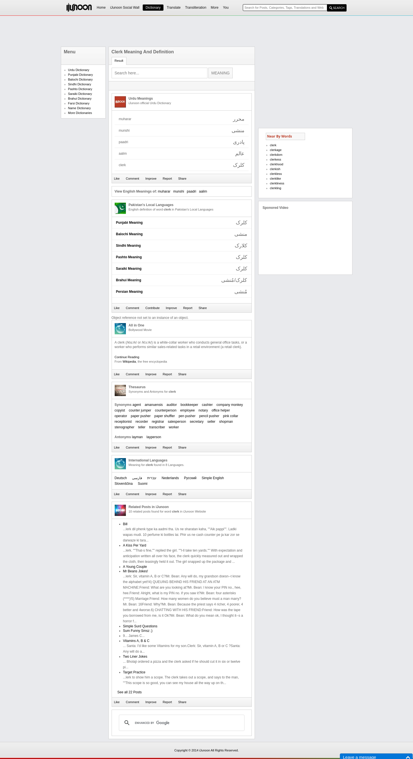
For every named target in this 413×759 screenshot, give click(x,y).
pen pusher (187, 416)
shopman (226, 422)
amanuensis (154, 405)
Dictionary (153, 8)
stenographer (125, 427)
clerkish (275, 169)
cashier (207, 405)
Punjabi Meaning (129, 223)
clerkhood (276, 164)
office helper (221, 410)
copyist (120, 410)
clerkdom (276, 154)
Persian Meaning (129, 292)
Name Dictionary (79, 108)
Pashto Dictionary (80, 89)
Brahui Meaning (128, 280)
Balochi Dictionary (80, 79)
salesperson (177, 422)
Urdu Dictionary (78, 70)
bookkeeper (189, 405)
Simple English (213, 478)
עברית (151, 478)
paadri (191, 191)
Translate (174, 8)
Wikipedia (129, 361)
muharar (164, 191)
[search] (181, 722)
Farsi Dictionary (78, 103)
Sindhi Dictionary (79, 84)
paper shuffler (164, 416)
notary (203, 410)
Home (101, 8)
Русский (190, 478)
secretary (197, 422)
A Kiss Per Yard (134, 545)
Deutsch (121, 478)
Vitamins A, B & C (136, 641)
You (226, 8)
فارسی (137, 478)
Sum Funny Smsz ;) (138, 631)
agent (137, 405)
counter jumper (140, 410)
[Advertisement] (207, 31)
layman (137, 437)
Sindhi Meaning (128, 246)
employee (187, 410)
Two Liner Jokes (135, 657)
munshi (178, 191)
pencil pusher (209, 416)
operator (121, 416)
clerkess (275, 159)
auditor (172, 405)
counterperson (166, 410)
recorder (141, 422)
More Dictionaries (80, 113)
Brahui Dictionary (80, 98)
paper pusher (141, 416)
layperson (154, 437)
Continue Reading (127, 357)
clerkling (275, 188)
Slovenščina (124, 484)
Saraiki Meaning (129, 269)
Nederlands (170, 478)
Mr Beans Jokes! (135, 571)
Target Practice (134, 672)
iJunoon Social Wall (124, 8)
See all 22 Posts (129, 692)
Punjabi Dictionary (80, 74)
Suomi (142, 484)
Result (119, 60)
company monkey (229, 405)
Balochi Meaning (129, 234)
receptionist (123, 422)
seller (211, 422)
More (214, 8)
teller (142, 427)
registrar (158, 422)
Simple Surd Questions (140, 626)
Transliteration (195, 8)
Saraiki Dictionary (80, 93)
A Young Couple (135, 567)
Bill (125, 524)
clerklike (275, 178)
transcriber (157, 427)
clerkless (276, 173)
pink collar (230, 416)
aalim (203, 191)
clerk (273, 145)
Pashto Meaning (129, 257)
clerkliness (277, 183)
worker (174, 427)
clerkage (276, 150)
